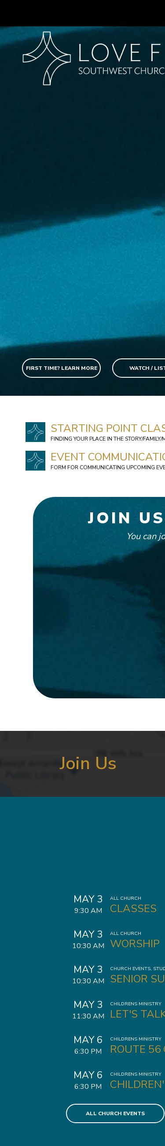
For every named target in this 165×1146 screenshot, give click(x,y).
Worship (135, 944)
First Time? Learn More (61, 368)
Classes (133, 908)
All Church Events (115, 1113)
